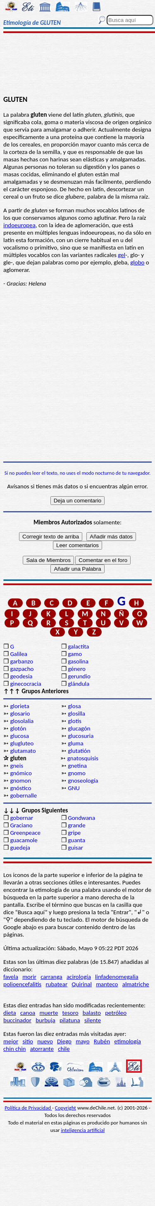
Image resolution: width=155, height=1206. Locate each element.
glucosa (19, 736)
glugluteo (21, 743)
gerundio (79, 676)
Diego (64, 1041)
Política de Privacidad (28, 1108)
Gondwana (81, 818)
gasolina (78, 661)
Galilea (18, 654)
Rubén (102, 1041)
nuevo (45, 1041)
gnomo (77, 773)
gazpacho (21, 669)
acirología (79, 976)
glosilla (76, 713)
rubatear (56, 984)
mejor (10, 1041)
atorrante (42, 1048)
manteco (107, 984)
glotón (18, 728)
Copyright (65, 1108)
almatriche (135, 984)
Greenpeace (25, 832)
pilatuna (70, 1020)
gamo (75, 654)
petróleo (115, 1012)
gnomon (20, 780)
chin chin (14, 1048)
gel (121, 255)
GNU (74, 788)
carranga (51, 976)
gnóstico (20, 788)
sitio (27, 1041)
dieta (9, 1012)
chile (64, 1048)
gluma (75, 743)
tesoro (70, 1012)
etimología (127, 1041)
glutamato (23, 750)
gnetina (77, 765)
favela (10, 976)
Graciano (21, 825)
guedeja (20, 847)
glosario (20, 713)
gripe (74, 832)
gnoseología (83, 780)
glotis (74, 721)
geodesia (21, 676)
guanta (76, 840)
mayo (82, 1041)
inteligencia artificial (83, 1130)
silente (92, 1020)
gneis (16, 765)
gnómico (20, 773)
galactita (78, 646)
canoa (27, 1012)
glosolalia (21, 721)
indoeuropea (19, 225)
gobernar (21, 818)
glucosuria (80, 736)
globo (137, 262)
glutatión (79, 750)
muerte (49, 1012)
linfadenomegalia (116, 976)
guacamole (23, 840)
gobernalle (23, 795)
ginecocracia (25, 683)
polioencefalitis (22, 984)
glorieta (19, 706)
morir (29, 976)
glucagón (79, 728)
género (77, 669)
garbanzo (21, 661)
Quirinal (82, 984)
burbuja (45, 1020)
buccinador (17, 1020)
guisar (75, 847)
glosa (74, 706)
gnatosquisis (82, 758)
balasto (92, 1012)
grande (76, 825)
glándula (78, 683)
